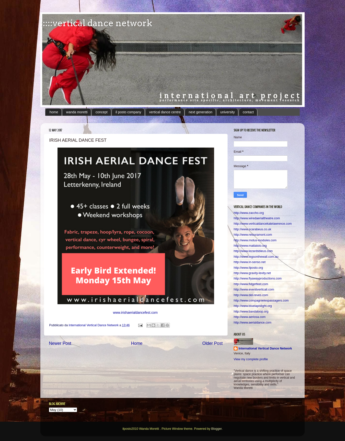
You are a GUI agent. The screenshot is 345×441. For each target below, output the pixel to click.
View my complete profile (251, 359)
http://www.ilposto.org (248, 267)
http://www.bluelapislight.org (253, 306)
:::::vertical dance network (96, 23)
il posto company (128, 112)
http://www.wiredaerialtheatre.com (257, 218)
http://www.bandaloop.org (251, 311)
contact (248, 112)
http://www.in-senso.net (249, 262)
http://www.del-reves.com (251, 295)
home (54, 112)
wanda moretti (77, 112)
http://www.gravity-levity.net (252, 273)
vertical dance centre (165, 112)
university (227, 112)
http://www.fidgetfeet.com (251, 284)
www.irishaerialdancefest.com (135, 312)
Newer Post (60, 343)
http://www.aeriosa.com (249, 317)
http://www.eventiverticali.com (254, 289)
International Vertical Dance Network (265, 348)
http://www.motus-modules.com (255, 240)
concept (101, 112)
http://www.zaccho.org (249, 213)
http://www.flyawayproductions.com (258, 278)
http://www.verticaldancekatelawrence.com (263, 223)
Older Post (212, 343)
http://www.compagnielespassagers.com (261, 300)
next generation (200, 112)
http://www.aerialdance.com (252, 322)
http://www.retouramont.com (253, 234)
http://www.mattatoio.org (250, 245)
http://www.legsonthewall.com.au (256, 256)
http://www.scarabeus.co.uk (252, 229)
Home (136, 343)
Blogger (216, 428)
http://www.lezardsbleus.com (253, 251)
